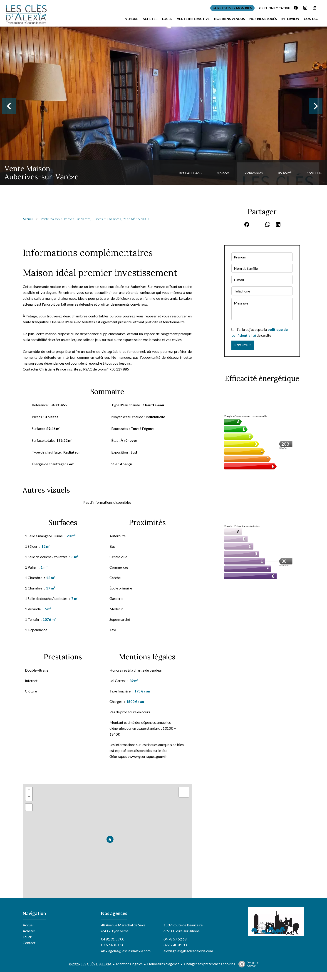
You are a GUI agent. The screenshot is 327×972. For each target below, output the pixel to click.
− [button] (28, 797)
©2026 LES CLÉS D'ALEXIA (90, 964)
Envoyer (243, 345)
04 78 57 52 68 (175, 939)
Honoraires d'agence (163, 964)
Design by (247, 964)
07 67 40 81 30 (112, 945)
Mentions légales (129, 964)
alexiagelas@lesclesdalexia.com (126, 951)
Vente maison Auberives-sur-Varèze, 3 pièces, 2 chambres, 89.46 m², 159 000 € (95, 219)
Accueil (28, 219)
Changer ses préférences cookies (209, 964)
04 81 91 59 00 (112, 939)
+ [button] (28, 790)
